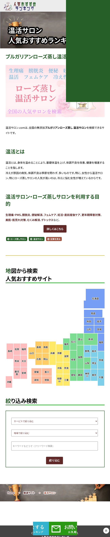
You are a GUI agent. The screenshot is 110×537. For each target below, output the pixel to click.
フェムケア (50, 215)
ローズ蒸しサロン (18, 239)
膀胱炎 (26, 215)
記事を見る (55, 239)
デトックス (47, 220)
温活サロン (38, 239)
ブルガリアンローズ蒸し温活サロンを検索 (51, 56)
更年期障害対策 (91, 215)
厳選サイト (29, 493)
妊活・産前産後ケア (69, 215)
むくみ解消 (33, 220)
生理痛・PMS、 (14, 215)
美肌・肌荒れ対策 (16, 220)
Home (11, 493)
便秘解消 (37, 215)
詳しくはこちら (55, 229)
